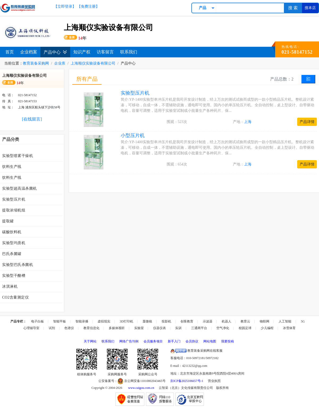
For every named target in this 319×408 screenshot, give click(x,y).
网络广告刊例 (128, 341)
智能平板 (59, 321)
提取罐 (8, 221)
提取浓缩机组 (13, 210)
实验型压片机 (13, 199)
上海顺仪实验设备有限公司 (93, 63)
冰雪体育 (289, 328)
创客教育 (187, 321)
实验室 (139, 328)
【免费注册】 (88, 6)
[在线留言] (32, 119)
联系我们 (128, 52)
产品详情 (307, 122)
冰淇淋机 (10, 286)
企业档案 (28, 52)
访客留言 (105, 52)
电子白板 (37, 321)
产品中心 (55, 52)
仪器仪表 (159, 328)
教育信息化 (91, 328)
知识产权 (81, 52)
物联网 (264, 321)
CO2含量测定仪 (15, 297)
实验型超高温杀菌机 (19, 188)
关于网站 (90, 341)
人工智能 (285, 321)
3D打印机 (126, 321)
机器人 (226, 321)
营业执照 (214, 381)
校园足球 (245, 328)
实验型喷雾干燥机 (17, 156)
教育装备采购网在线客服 (196, 350)
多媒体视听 (117, 328)
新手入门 (174, 341)
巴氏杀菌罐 (12, 254)
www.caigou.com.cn (141, 388)
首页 (9, 52)
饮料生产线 (12, 167)
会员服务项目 (153, 341)
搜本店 (310, 8)
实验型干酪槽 (13, 276)
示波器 (207, 321)
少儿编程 (267, 328)
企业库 (59, 63)
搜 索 (293, 8)
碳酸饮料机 (12, 232)
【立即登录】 (65, 6)
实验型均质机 (13, 243)
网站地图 (209, 341)
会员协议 (192, 341)
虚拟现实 (104, 321)
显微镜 (147, 321)
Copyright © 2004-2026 (106, 388)
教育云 (245, 321)
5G (303, 321)
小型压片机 (133, 135)
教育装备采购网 (36, 63)
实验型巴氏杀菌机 (17, 265)
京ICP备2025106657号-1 (186, 381)
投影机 (166, 321)
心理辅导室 (31, 328)
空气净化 (222, 328)
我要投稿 (227, 341)
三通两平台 (199, 328)
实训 (178, 328)
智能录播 (81, 321)
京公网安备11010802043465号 (141, 381)
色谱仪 (69, 328)
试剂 (52, 328)
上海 (247, 122)
